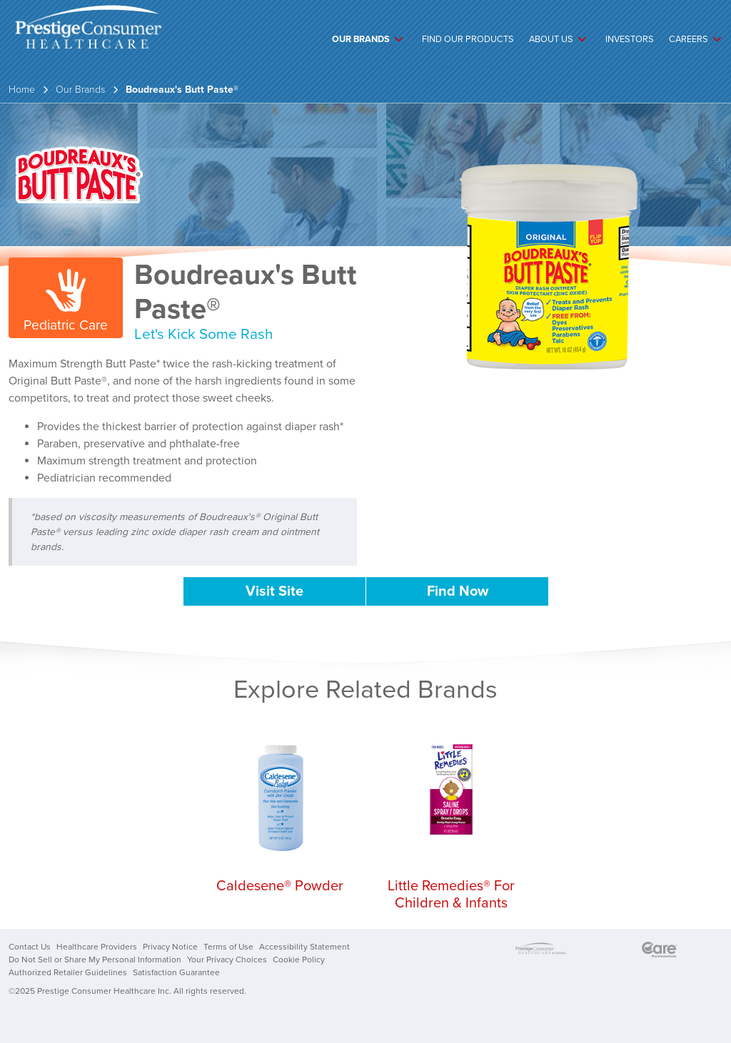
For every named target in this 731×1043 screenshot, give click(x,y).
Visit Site (274, 591)
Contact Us (30, 947)
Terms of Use (228, 947)
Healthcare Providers (96, 947)
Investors (629, 39)
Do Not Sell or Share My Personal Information (95, 960)
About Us (551, 39)
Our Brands (361, 39)
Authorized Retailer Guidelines (68, 972)
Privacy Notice (170, 947)
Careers (688, 39)
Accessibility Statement (304, 947)
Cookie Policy (299, 960)
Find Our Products (468, 39)
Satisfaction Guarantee (176, 972)
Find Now (457, 591)
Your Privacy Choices (227, 960)
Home (22, 89)
